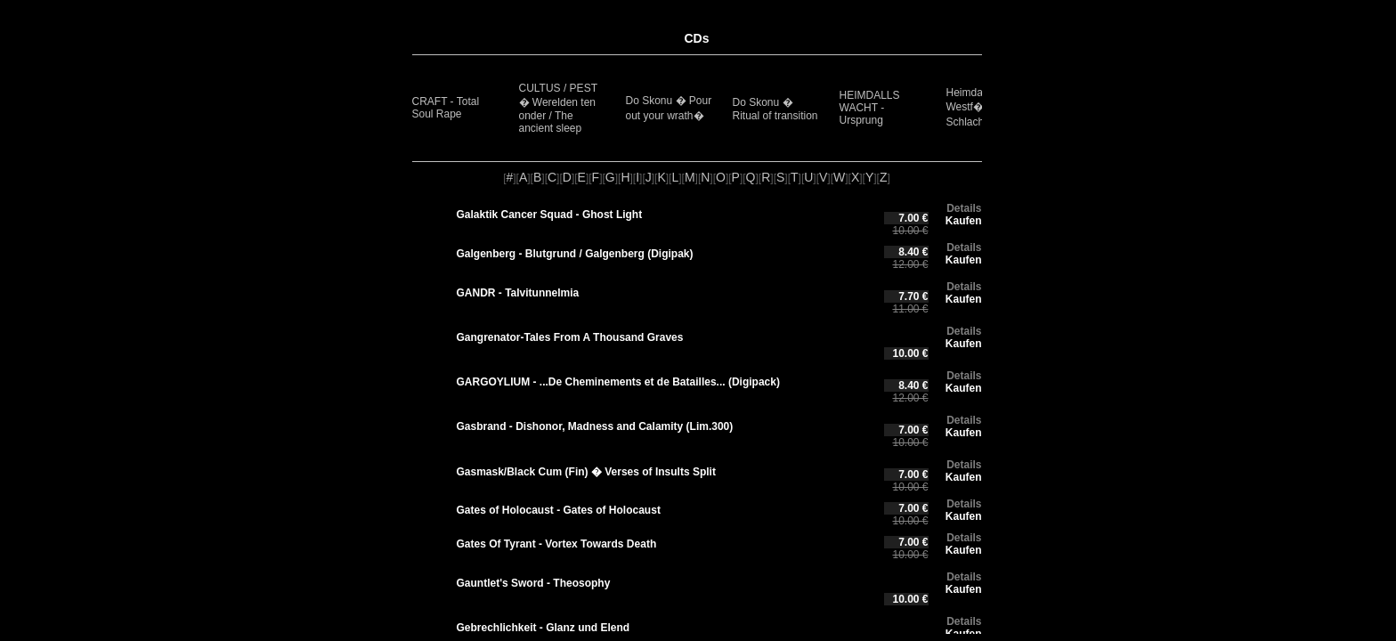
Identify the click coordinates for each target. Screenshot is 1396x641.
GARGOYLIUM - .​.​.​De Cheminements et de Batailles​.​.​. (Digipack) (618, 382)
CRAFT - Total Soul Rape (446, 107)
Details (963, 208)
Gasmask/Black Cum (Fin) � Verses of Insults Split (586, 472)
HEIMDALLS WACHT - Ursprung (870, 107)
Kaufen (964, 221)
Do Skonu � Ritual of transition (775, 109)
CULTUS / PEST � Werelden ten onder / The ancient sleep (558, 108)
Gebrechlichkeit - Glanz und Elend (543, 627)
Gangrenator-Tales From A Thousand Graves (570, 337)
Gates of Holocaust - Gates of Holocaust (559, 510)
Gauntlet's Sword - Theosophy (534, 583)
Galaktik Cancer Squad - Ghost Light (550, 214)
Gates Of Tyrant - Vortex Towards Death (557, 544)
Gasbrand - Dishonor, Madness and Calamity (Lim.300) (595, 426)
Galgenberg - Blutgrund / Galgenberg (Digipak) (575, 253)
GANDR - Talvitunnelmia (518, 293)
